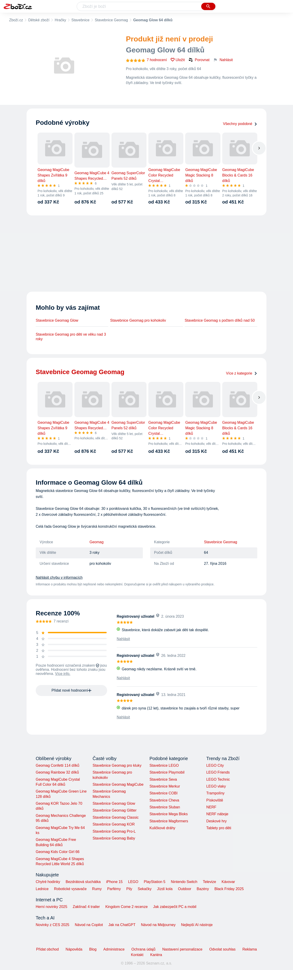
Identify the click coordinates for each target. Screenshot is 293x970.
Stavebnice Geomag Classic (115, 817)
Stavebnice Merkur (164, 786)
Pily (129, 889)
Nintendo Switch (184, 882)
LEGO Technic (218, 779)
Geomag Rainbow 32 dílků (57, 772)
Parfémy (114, 889)
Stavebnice (80, 20)
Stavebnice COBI (163, 793)
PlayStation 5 (154, 882)
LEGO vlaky (216, 786)
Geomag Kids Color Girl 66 (57, 852)
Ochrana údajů (143, 949)
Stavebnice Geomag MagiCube (117, 784)
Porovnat (198, 59)
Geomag (96, 542)
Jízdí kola (165, 889)
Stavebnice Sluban (164, 807)
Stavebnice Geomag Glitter (114, 810)
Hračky (60, 20)
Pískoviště (214, 800)
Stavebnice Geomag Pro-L (114, 831)
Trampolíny (215, 793)
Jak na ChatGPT (121, 925)
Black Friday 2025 (229, 889)
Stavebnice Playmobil (166, 772)
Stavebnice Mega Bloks (168, 814)
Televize (209, 882)
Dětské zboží (38, 20)
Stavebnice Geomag (111, 20)
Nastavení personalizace (182, 949)
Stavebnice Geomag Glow (57, 320)
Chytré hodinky (48, 882)
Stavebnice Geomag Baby (113, 838)
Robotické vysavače (70, 889)
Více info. (63, 674)
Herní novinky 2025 (51, 907)
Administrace (114, 949)
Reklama (249, 949)
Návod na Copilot (89, 925)
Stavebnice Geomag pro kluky (116, 765)
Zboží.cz (16, 20)
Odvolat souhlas (222, 949)
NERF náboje (217, 814)
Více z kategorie (241, 373)
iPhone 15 (114, 882)
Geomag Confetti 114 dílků (57, 765)
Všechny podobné (240, 124)
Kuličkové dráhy (162, 828)
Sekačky (144, 889)
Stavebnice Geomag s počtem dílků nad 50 (220, 320)
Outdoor (184, 889)
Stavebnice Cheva (164, 800)
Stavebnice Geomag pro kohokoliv (138, 320)
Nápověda (74, 949)
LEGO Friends (218, 772)
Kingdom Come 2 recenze (126, 907)
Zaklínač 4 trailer (86, 907)
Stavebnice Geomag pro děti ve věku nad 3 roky (71, 336)
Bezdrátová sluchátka (83, 882)
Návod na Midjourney (158, 925)
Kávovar (228, 882)
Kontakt (137, 955)
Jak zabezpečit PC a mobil (174, 907)
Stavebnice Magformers (168, 821)
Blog (93, 949)
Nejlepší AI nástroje (197, 925)
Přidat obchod (47, 949)
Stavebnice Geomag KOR (113, 824)
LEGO (133, 882)
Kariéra (156, 955)
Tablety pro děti (218, 828)
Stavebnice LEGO (164, 765)
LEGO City (215, 765)
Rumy (97, 889)
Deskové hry (216, 821)
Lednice (42, 889)
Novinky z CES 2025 (52, 925)
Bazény (203, 889)
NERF (211, 807)
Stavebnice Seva (163, 779)
